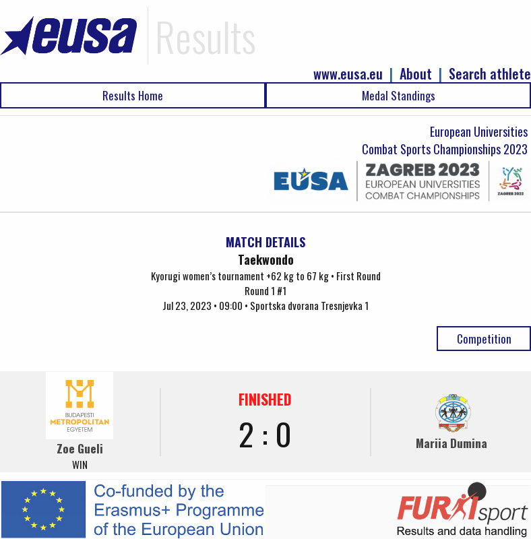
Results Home (132, 95)
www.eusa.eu (348, 73)
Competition (484, 338)
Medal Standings (398, 95)
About (416, 73)
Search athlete (490, 73)
